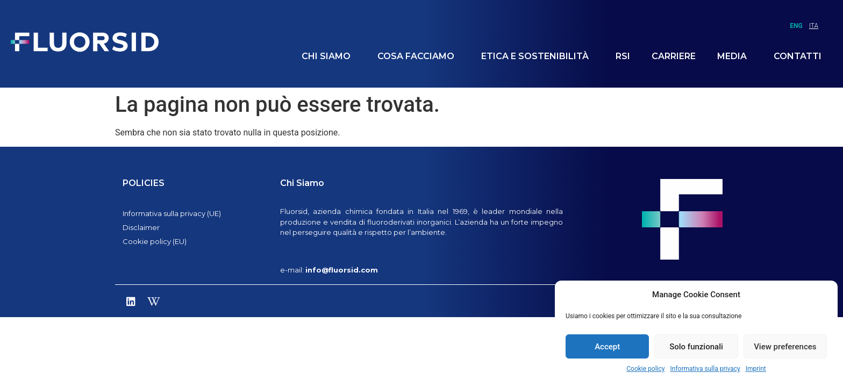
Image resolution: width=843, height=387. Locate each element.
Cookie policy (645, 368)
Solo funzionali (696, 347)
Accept (607, 347)
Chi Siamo (302, 183)
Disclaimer (141, 227)
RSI (623, 56)
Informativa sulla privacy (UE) (172, 213)
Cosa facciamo (418, 56)
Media (734, 56)
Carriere (674, 56)
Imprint (756, 368)
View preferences (785, 347)
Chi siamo (329, 56)
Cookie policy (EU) (155, 241)
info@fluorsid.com (341, 270)
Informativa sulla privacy (705, 368)
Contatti (797, 56)
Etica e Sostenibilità (537, 56)
